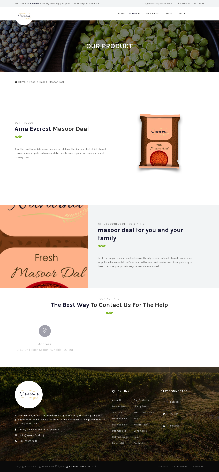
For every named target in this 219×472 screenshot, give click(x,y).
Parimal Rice (119, 430)
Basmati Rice (119, 424)
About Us (117, 400)
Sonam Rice (140, 430)
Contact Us (140, 443)
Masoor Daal (119, 406)
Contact (183, 13)
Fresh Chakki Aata (144, 412)
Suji (136, 437)
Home (121, 13)
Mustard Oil (118, 443)
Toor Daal (117, 412)
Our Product (153, 13)
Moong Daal (140, 406)
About (169, 13)
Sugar (137, 418)
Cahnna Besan (120, 437)
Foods (133, 13)
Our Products (141, 400)
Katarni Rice (140, 424)
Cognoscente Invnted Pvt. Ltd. (79, 466)
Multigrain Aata (120, 418)
